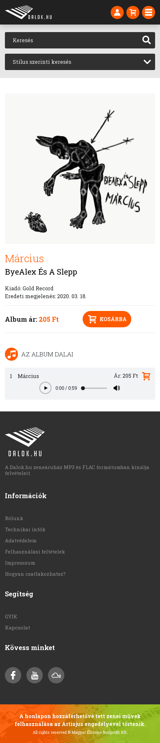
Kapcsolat (17, 627)
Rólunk (14, 518)
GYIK (11, 616)
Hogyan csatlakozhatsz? (35, 574)
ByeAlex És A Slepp (41, 271)
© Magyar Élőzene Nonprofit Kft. (98, 732)
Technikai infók (25, 529)
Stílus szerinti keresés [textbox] (42, 61)
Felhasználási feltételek (35, 551)
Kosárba (107, 319)
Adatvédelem (21, 540)
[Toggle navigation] (148, 12)
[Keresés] (71, 40)
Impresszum (20, 562)
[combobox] (80, 62)
